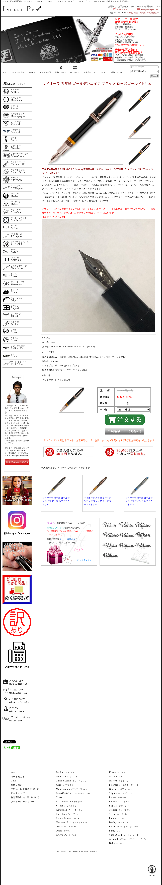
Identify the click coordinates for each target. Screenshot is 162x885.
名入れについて (17, 699)
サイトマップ (18, 793)
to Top (152, 866)
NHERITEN (21, 10)
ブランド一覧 (45, 72)
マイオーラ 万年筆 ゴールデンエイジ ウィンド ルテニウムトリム (139, 501)
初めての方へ (19, 72)
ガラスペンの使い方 (19, 717)
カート (102, 72)
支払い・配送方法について (25, 789)
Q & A (32, 72)
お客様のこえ (90, 72)
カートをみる (18, 776)
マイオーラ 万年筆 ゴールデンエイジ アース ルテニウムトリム (56, 501)
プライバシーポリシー (22, 801)
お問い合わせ (116, 72)
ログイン (14, 708)
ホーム (6, 72)
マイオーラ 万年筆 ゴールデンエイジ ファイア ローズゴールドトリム (97, 501)
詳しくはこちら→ (85, 560)
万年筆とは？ (16, 690)
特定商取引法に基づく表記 (25, 797)
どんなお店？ (16, 681)
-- (65, 772)
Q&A (13, 780)
